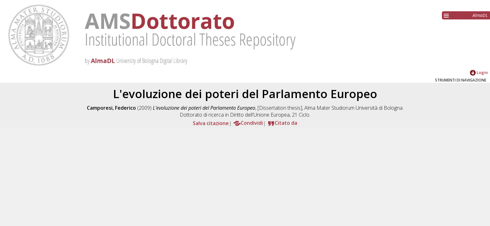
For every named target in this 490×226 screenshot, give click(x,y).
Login (479, 72)
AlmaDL (480, 15)
